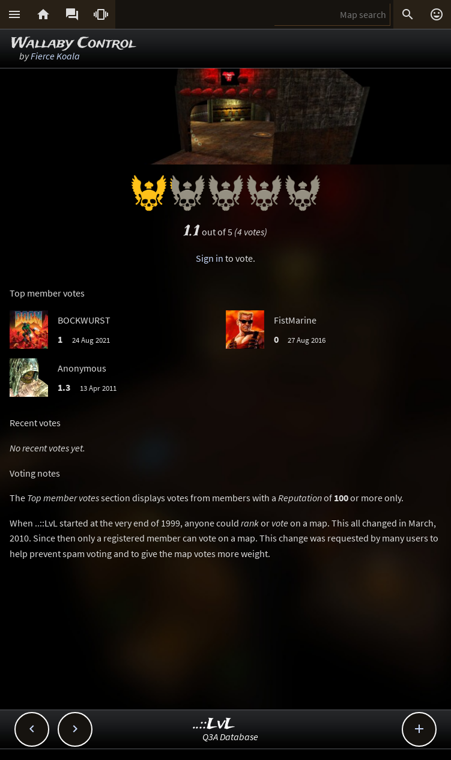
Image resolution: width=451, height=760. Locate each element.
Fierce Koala (55, 56)
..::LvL (214, 724)
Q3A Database (230, 737)
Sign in (209, 258)
